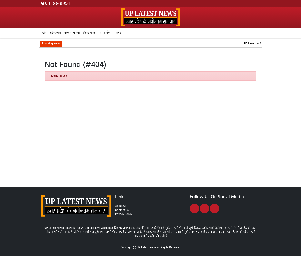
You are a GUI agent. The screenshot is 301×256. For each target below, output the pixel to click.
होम (44, 32)
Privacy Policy (123, 214)
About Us (120, 205)
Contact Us (122, 210)
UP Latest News (146, 247)
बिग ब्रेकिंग (105, 32)
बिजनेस (117, 32)
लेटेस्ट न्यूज (55, 32)
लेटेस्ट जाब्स (89, 32)
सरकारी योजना (72, 32)
